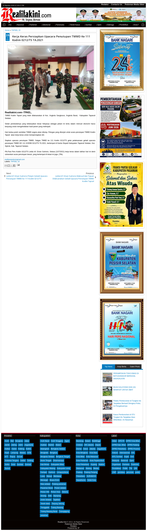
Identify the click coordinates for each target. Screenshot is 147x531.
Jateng (14, 445)
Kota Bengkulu (82, 453)
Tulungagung (64, 511)
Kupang (94, 464)
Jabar (27, 441)
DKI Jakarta (89, 445)
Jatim (20, 445)
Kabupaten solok (63, 468)
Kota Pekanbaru (82, 464)
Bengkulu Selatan (47, 457)
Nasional (124, 461)
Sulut (13, 464)
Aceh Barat (45, 441)
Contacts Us (116, 4)
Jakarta (92, 449)
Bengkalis (44, 453)
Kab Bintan (45, 464)
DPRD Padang (133, 445)
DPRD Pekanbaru (119, 449)
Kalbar (7, 449)
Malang (89, 468)
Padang (79, 472)
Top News (108, 367)
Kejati (126, 457)
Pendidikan (116, 468)
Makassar (80, 468)
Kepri (7, 453)
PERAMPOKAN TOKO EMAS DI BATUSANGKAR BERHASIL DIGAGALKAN (126, 376)
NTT (6, 457)
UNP (114, 472)
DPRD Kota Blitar (133, 441)
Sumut (7, 468)
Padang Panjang (90, 472)
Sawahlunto (81, 480)
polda (137, 472)
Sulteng (30, 461)
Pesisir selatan (60, 488)
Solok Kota (91, 480)
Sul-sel (19, 457)
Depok (98, 445)
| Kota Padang (130, 25)
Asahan (43, 445)
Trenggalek (45, 508)
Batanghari (45, 449)
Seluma (65, 492)
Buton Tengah (46, 461)
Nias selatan (45, 484)
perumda (130, 472)
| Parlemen (25, 25)
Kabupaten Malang (48, 468)
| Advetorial (38, 25)
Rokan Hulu (55, 492)
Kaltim (28, 449)
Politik (125, 468)
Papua (12, 457)
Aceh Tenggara (57, 441)
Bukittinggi (96, 441)
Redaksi (105, 4)
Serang (43, 496)
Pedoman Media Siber (134, 4)
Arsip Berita (121, 367)
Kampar (44, 472)
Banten (51, 445)
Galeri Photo (135, 367)
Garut (85, 449)
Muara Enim (54, 480)
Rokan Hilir (45, 492)
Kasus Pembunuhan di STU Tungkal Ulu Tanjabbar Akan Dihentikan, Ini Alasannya (124, 417)
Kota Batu (93, 453)
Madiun (101, 464)
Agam (67, 441)
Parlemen (135, 464)
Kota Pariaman (82, 461)
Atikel (114, 441)
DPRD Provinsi (134, 449)
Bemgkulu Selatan (58, 449)
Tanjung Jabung (58, 504)
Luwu (43, 476)
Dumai (78, 449)
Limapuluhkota (62, 472)
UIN (135, 468)
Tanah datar (45, 504)
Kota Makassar (92, 457)
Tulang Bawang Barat (49, 511)
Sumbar (20, 464)
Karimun (52, 472)
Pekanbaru (80, 476)
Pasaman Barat (47, 488)
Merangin (44, 480)
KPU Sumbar (117, 457)
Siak (49, 496)
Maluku (23, 453)
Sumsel (28, 464)
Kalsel (14, 449)
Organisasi (116, 464)
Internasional (125, 453)
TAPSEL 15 (15, 161)
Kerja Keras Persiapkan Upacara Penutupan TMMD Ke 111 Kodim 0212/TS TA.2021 (51, 38)
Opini (132, 461)
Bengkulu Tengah (63, 457)
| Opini (90, 25)
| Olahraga (102, 25)
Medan (96, 468)
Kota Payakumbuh (97, 461)
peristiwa (121, 472)
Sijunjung (57, 496)
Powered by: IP (73, 528)
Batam (58, 445)
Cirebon (79, 445)
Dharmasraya (58, 461)
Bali (12, 441)
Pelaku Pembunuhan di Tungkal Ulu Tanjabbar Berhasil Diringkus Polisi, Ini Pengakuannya (127, 403)
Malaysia (115, 461)
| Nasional (12, 25)
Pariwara (125, 464)
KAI (132, 453)
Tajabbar (56, 500)
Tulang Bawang (57, 508)
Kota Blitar (80, 457)
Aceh (7, 441)
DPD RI (121, 441)
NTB (29, 453)
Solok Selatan (46, 500)
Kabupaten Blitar (57, 464)
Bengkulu (19, 441)
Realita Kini (62, 522)
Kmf (132, 457)
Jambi (7, 445)
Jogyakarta (29, 445)
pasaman (44, 515)
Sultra (7, 464)
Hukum (115, 453)
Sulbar (23, 461)
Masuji (49, 476)
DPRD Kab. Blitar (119, 445)
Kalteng (21, 449)
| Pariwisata (51, 25)
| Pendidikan (115, 25)
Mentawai (57, 476)
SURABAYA (91, 476)
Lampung (14, 453)
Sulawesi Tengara (12, 461)
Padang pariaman (59, 484)
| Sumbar (80, 25)
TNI (130, 468)
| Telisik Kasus (66, 25)
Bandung (79, 441)
